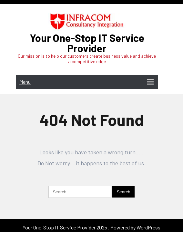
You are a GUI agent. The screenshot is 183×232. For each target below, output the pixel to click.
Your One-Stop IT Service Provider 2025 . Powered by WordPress (91, 207)
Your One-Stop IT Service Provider (87, 43)
